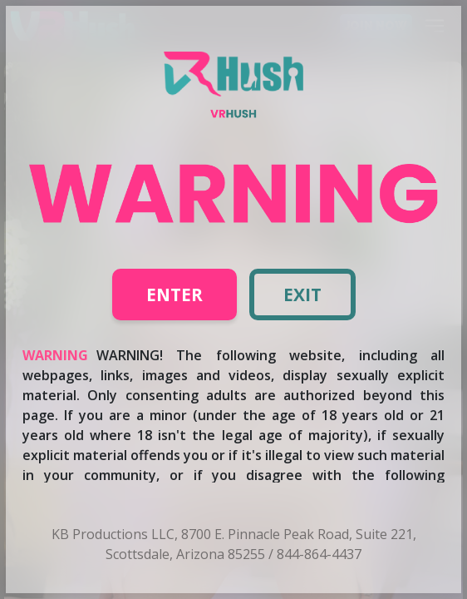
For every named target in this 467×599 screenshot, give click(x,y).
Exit (302, 294)
